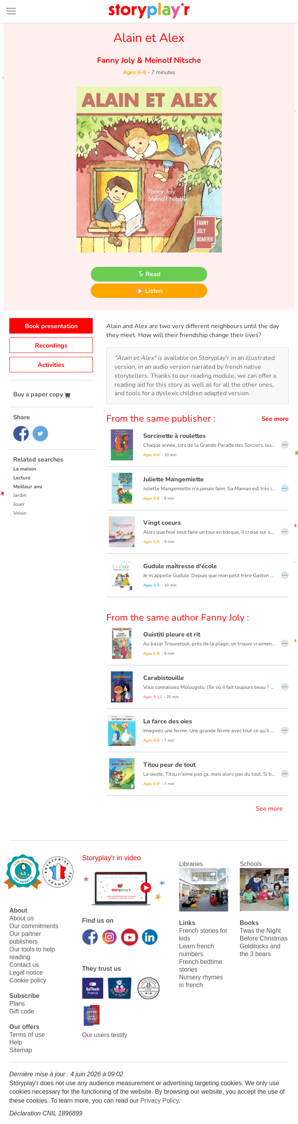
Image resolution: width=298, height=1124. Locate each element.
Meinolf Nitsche (172, 60)
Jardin (19, 495)
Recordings (51, 345)
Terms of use (27, 1034)
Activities (51, 365)
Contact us (24, 964)
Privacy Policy (159, 1100)
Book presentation (51, 326)
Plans (17, 1003)
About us (21, 918)
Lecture (22, 477)
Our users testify (104, 1035)
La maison (24, 468)
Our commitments (33, 926)
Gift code (21, 1011)
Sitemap (20, 1050)
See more (275, 419)
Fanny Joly (117, 60)
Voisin (19, 513)
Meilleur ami (27, 486)
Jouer (19, 504)
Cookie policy (27, 980)
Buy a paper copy (42, 394)
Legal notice (26, 972)
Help (15, 1042)
